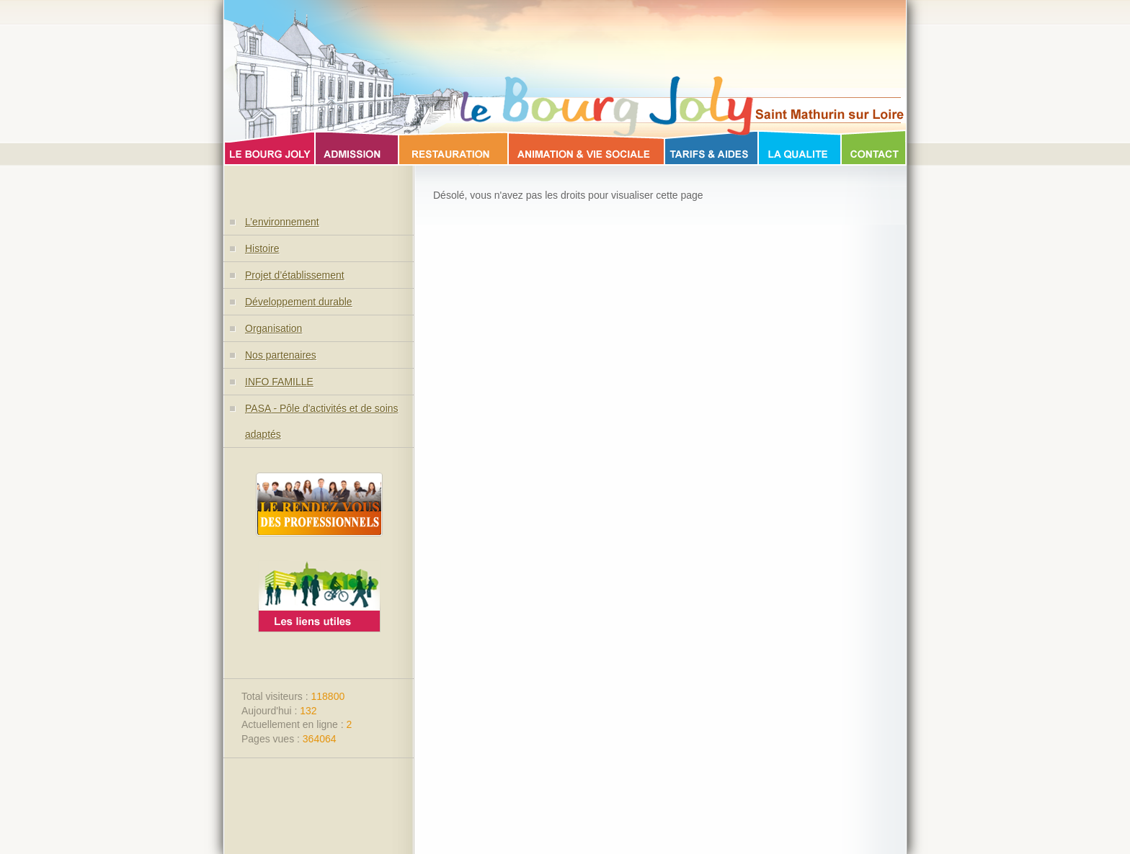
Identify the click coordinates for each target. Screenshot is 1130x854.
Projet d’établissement (294, 275)
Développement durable (298, 301)
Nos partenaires (280, 355)
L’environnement (282, 222)
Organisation (273, 328)
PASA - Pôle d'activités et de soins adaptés (322, 421)
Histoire (262, 248)
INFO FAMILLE (279, 381)
